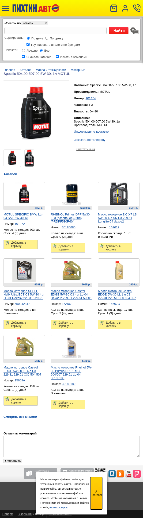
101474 (91, 98)
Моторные (78, 70)
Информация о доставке (91, 131)
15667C (114, 304)
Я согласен (98, 493)
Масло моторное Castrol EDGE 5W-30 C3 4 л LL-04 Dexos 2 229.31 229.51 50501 (71, 294)
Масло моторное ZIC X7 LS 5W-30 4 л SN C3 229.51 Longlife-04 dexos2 (117, 218)
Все (46, 50)
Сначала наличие (38, 57)
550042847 (22, 304)
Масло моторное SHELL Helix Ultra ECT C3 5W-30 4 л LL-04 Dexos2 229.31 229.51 (24, 294)
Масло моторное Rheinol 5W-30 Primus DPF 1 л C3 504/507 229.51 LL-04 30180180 (71, 373)
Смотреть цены (85, 149)
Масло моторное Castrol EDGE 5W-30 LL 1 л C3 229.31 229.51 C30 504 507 (117, 294)
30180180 (68, 384)
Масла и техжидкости (51, 70)
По (37, 38)
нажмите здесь (58, 507)
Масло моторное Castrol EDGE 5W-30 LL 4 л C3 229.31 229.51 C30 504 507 (22, 371)
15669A (20, 380)
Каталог (25, 70)
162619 (114, 227)
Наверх (7, 514)
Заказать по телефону (89, 140)
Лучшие (32, 50)
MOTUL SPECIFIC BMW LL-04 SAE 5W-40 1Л (23, 216)
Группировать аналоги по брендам (55, 44)
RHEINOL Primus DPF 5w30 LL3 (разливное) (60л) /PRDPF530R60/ (70, 218)
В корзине (25, 514)
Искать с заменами (73, 57)
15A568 (67, 304)
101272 (20, 224)
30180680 (68, 227)
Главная (9, 70)
